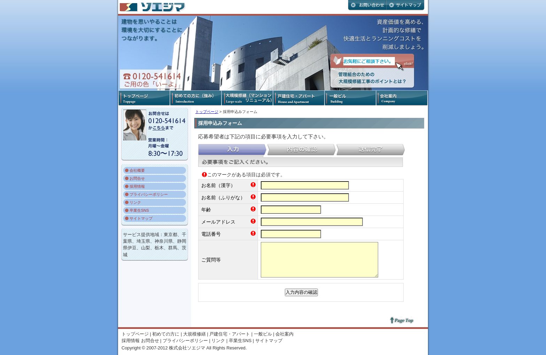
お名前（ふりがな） (223, 197)
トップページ (206, 112)
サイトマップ (141, 218)
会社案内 (284, 334)
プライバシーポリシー (149, 194)
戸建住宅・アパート (229, 334)
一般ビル (263, 334)
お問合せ (137, 178)
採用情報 (137, 186)
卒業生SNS (139, 210)
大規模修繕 (194, 334)
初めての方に (165, 334)
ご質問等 (211, 260)
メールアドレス (218, 222)
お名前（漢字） (218, 185)
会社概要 (137, 170)
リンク (135, 202)
